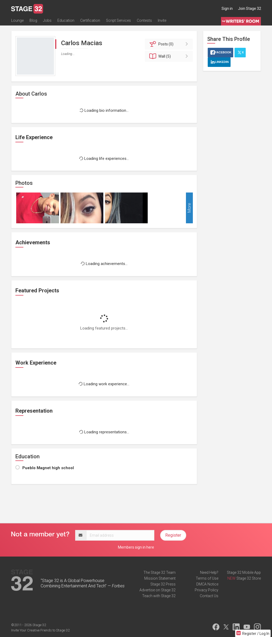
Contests (144, 20)
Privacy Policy (206, 590)
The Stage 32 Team (159, 572)
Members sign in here (136, 547)
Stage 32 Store (248, 578)
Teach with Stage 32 (159, 596)
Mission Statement (160, 578)
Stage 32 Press (163, 584)
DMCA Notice (207, 584)
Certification (90, 20)
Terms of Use (207, 578)
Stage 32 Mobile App (244, 572)
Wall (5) (169, 56)
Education (65, 20)
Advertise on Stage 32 (157, 590)
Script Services (118, 20)
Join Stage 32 (249, 8)
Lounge (17, 20)
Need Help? (209, 572)
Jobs (47, 20)
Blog (33, 20)
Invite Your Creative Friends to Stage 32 (40, 630)
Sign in (227, 8)
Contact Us (209, 596)
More (189, 208)
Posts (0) (169, 44)
